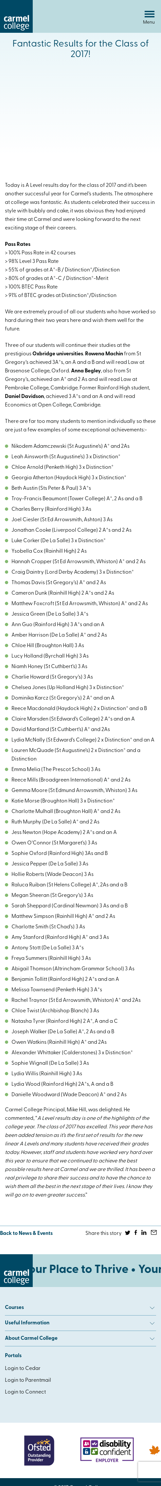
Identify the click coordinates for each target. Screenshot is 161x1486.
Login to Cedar (23, 1368)
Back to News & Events (26, 1233)
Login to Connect (25, 1392)
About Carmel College (79, 1338)
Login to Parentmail (28, 1380)
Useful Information (79, 1323)
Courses (79, 1307)
